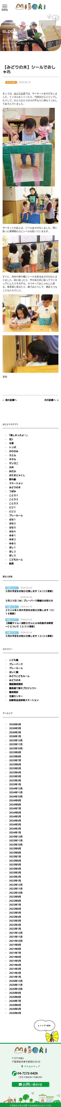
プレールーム (16, 515)
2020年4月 (15, 1013)
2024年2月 (15, 828)
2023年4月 (15, 868)
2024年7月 (15, 808)
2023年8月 (15, 852)
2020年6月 (15, 1005)
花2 (11, 439)
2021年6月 (15, 956)
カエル (12, 455)
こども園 (13, 660)
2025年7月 (15, 760)
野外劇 (12, 479)
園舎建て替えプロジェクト (22, 688)
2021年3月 (15, 968)
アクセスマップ (30, 1066)
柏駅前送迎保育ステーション (24, 700)
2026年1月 (15, 736)
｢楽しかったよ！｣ (18, 435)
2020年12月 (15, 980)
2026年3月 (15, 728)
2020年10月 (15, 988)
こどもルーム (16, 559)
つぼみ (12, 491)
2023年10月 (15, 844)
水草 (11, 443)
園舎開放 (13, 692)
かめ (11, 467)
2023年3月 (15, 872)
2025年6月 (15, 764)
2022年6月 (15, 908)
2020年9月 (15, 992)
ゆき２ (12, 539)
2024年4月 (15, 820)
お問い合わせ (32, 1084)
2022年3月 (15, 920)
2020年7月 (15, 1000)
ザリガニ (13, 463)
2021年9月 (15, 944)
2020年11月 (15, 984)
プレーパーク (16, 664)
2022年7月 (15, 904)
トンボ (12, 447)
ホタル (12, 459)
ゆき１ (12, 535)
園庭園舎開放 (16, 684)
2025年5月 (15, 768)
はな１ (12, 519)
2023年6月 (15, 860)
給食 (11, 563)
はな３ (12, 527)
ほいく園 (13, 672)
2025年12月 (15, 740)
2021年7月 (15, 952)
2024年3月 (15, 824)
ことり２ (13, 499)
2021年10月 (15, 940)
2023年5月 (15, 864)
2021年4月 (15, 964)
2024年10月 (15, 796)
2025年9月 (15, 752)
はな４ (12, 531)
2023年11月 (15, 840)
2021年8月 (15, 948)
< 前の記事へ (10, 400)
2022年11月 (15, 888)
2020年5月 (15, 1008)
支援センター (16, 696)
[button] (4, 6)
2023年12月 (15, 836)
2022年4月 (15, 916)
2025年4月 (15, 772)
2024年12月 (15, 788)
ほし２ (12, 551)
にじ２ (12, 511)
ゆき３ (12, 543)
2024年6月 (15, 812)
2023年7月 (15, 856)
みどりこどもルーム (19, 676)
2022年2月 (15, 924)
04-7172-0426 (28, 1073)
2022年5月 (15, 912)
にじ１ (12, 507)
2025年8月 (15, 756)
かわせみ (13, 451)
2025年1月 (15, 784)
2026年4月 (15, 724)
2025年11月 (15, 744)
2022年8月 (15, 900)
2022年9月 (15, 896)
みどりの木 (19, 93)
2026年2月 (15, 732)
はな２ (12, 523)
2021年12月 (15, 932)
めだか (12, 471)
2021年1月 (15, 976)
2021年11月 (15, 936)
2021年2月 (15, 972)
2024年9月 (15, 800)
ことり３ (13, 503)
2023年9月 (15, 848)
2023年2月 (15, 876)
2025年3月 (15, 776)
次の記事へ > (51, 400)
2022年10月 (15, 892)
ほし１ (12, 547)
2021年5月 (15, 960)
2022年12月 (15, 884)
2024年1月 (15, 832)
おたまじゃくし (17, 475)
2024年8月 (15, 804)
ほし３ (12, 555)
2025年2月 (15, 780)
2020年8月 (15, 997)
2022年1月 (15, 928)
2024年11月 (15, 792)
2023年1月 (15, 880)
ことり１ (13, 495)
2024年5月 (15, 816)
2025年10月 (15, 748)
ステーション (16, 483)
